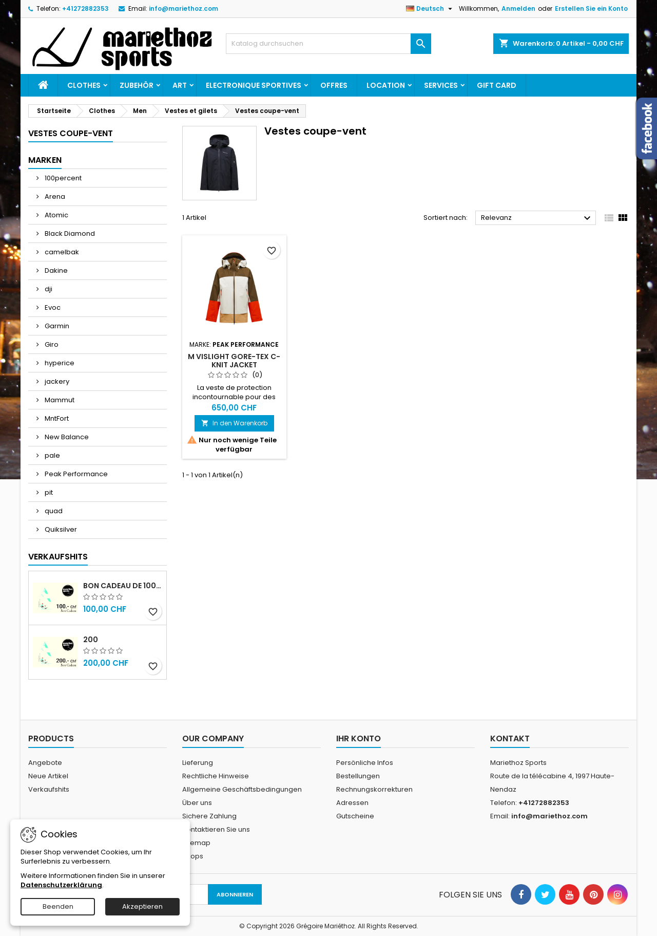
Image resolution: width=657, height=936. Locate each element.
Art (179, 85)
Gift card (496, 85)
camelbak (61, 252)
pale (51, 455)
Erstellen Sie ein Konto (591, 8)
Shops (192, 856)
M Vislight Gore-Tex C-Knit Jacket (234, 360)
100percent (62, 178)
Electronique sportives (253, 85)
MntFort (56, 418)
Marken (45, 160)
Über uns (197, 803)
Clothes (84, 85)
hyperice (58, 363)
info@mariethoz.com (183, 8)
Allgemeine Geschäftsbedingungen (242, 789)
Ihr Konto (358, 738)
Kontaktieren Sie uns (216, 829)
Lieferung (197, 762)
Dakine (55, 270)
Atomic (55, 215)
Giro (51, 344)
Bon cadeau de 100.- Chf (122, 586)
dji (47, 289)
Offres (333, 85)
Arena (54, 196)
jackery (56, 381)
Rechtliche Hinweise (215, 776)
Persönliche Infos (364, 762)
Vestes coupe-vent (70, 133)
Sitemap (196, 843)
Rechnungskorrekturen (374, 789)
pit (48, 492)
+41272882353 (85, 8)
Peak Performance (75, 474)
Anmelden (518, 8)
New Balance (66, 437)
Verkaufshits (58, 557)
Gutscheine (355, 816)
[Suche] (328, 43)
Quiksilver (60, 529)
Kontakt (510, 738)
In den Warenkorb (234, 423)
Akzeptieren (142, 906)
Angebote (45, 762)
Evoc (52, 307)
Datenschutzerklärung (61, 885)
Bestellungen (358, 776)
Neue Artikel (48, 776)
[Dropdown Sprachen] (430, 8)
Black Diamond (69, 233)
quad (53, 511)
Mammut (58, 400)
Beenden (58, 906)
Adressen (352, 803)
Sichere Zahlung (209, 816)
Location (385, 85)
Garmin (56, 326)
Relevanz (537, 218)
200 (90, 639)
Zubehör (136, 85)
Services (441, 85)
